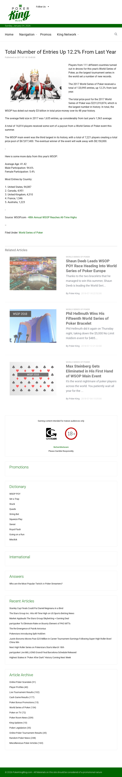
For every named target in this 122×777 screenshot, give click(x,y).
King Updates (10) (18, 722)
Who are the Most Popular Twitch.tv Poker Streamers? (36, 583)
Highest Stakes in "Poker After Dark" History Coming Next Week (40, 657)
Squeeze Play (15, 519)
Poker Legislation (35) (20, 728)
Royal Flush (15, 529)
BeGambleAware (61, 447)
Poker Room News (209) (21, 717)
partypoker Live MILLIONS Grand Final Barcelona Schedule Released (42, 652)
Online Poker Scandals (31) (22, 682)
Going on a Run (16, 534)
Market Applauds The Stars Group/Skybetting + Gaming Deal (39, 618)
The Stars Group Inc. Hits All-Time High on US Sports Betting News (41, 613)
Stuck (12, 504)
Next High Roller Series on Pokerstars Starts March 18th (36, 647)
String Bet (14, 514)
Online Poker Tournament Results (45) (28, 733)
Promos (45, 34)
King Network (66, 34)
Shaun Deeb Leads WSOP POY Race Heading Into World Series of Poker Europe (91, 267)
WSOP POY (14, 494)
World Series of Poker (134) (22, 707)
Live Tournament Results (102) (24, 692)
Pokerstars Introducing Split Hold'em (27, 633)
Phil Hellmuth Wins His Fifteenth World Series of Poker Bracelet (87, 319)
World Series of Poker (31, 232)
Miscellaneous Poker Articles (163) (26, 743)
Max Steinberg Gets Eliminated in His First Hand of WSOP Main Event (89, 372)
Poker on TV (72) (17, 712)
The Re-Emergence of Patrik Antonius (27, 628)
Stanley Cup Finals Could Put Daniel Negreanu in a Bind (36, 608)
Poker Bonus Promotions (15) (24, 702)
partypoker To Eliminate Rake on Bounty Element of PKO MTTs (39, 623)
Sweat (12, 524)
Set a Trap (14, 499)
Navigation (26, 34)
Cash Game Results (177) (21, 697)
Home (9, 34)
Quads (12, 509)
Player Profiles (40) (18, 687)
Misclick (13, 539)
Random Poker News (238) (22, 738)
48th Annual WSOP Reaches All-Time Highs (52, 217)
